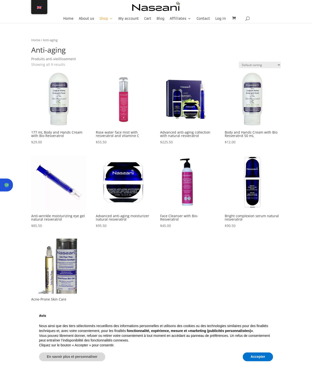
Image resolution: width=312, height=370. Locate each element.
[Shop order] (260, 65)
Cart (147, 19)
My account (128, 19)
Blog (160, 19)
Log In (220, 19)
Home (68, 19)
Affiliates (178, 19)
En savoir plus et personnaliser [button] (72, 357)
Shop (103, 19)
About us (86, 19)
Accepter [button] (258, 357)
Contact (203, 19)
